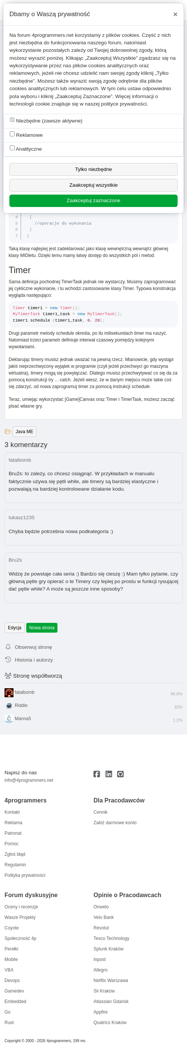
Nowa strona (41, 627)
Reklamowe (26, 134)
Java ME (24, 431)
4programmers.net (53, 35)
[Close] (175, 14)
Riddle (93, 705)
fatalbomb (20, 460)
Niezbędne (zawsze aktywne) (46, 120)
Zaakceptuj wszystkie (93, 185)
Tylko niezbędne (93, 169)
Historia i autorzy (29, 660)
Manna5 (93, 719)
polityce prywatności (124, 104)
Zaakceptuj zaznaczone (94, 200)
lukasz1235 (22, 517)
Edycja (14, 627)
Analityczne (26, 148)
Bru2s (15, 560)
